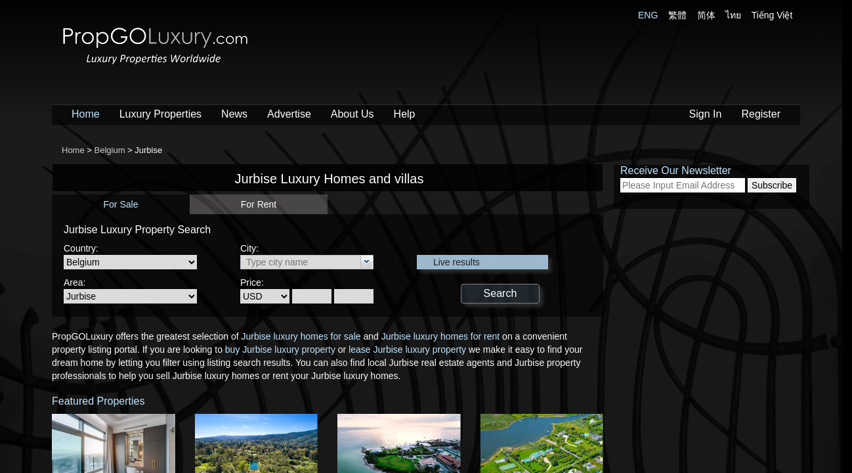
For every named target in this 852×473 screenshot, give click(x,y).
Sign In (705, 114)
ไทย (733, 15)
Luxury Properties (160, 114)
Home (86, 114)
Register (760, 114)
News (234, 114)
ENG (648, 15)
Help (404, 114)
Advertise (289, 114)
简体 (706, 15)
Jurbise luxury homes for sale (300, 336)
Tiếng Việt (772, 15)
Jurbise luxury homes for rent (440, 336)
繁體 (677, 15)
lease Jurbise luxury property (407, 349)
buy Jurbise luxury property (280, 349)
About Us (352, 114)
